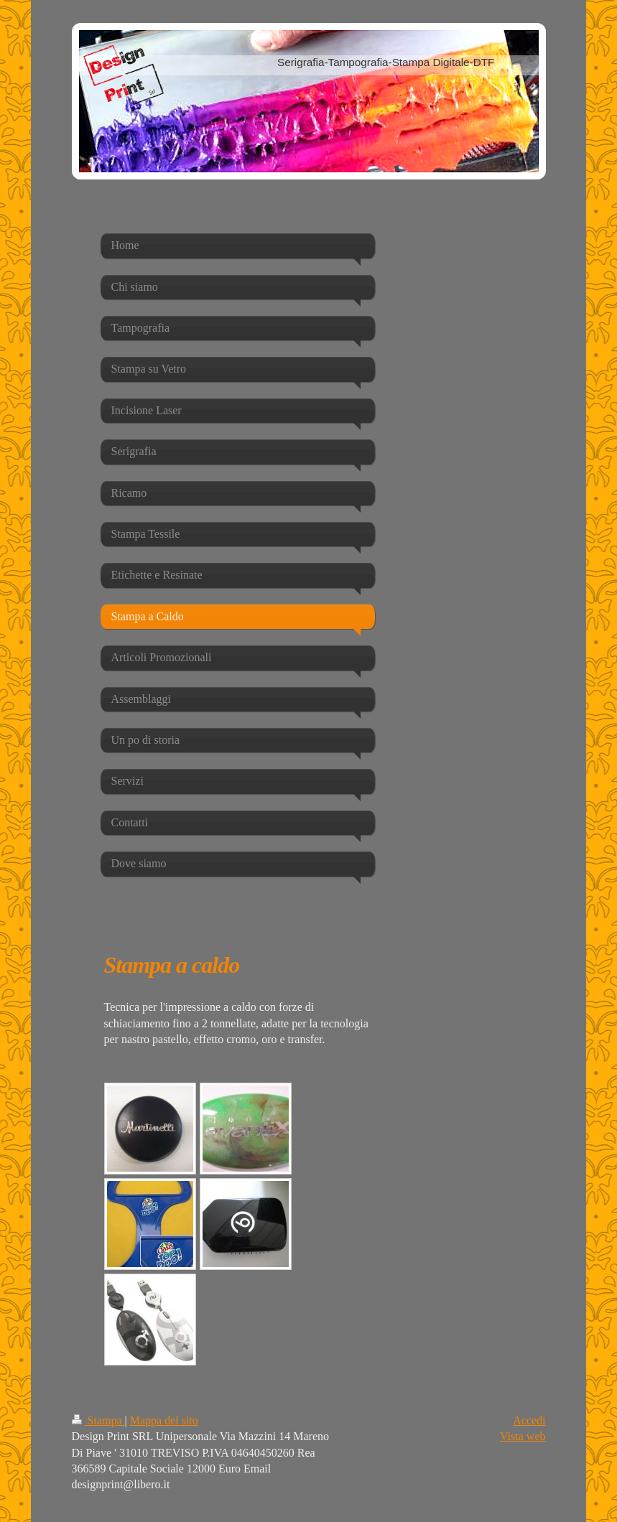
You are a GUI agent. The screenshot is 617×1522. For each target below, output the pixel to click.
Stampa (98, 1420)
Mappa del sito (164, 1420)
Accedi (529, 1420)
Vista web (522, 1436)
